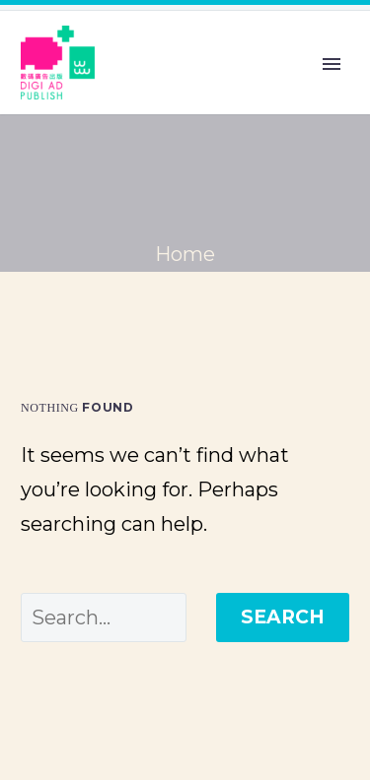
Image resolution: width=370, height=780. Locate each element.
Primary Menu (331, 64)
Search (283, 617)
